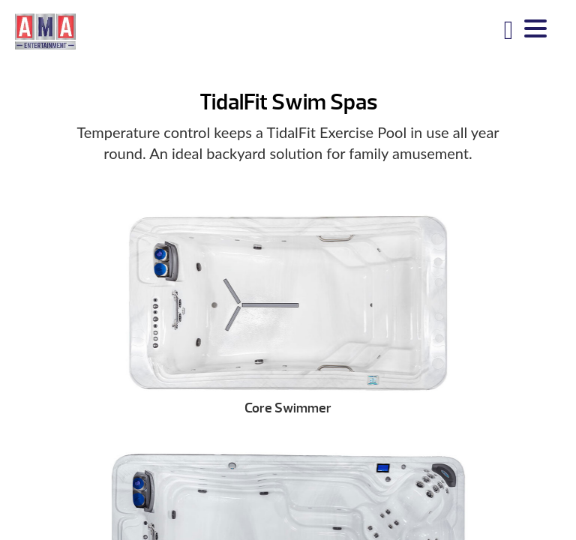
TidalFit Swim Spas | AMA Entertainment (45, 30)
